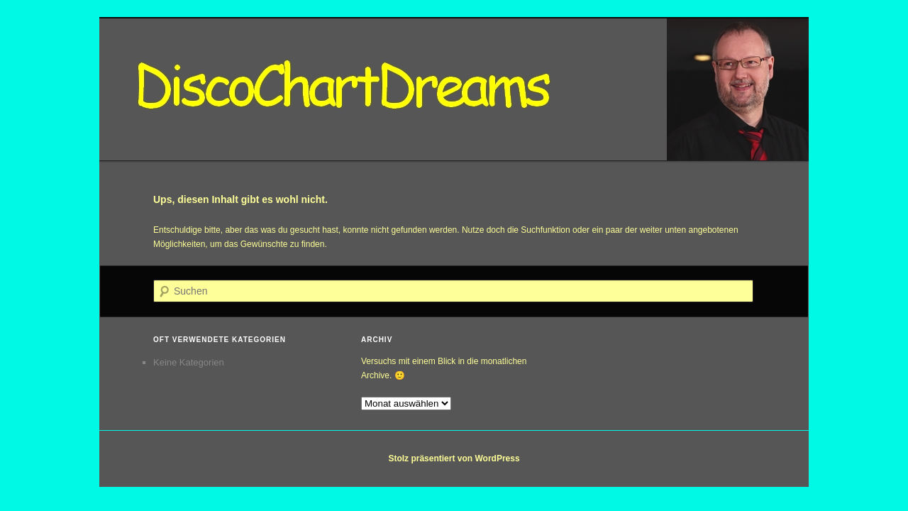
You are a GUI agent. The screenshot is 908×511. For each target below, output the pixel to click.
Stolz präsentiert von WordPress (453, 458)
